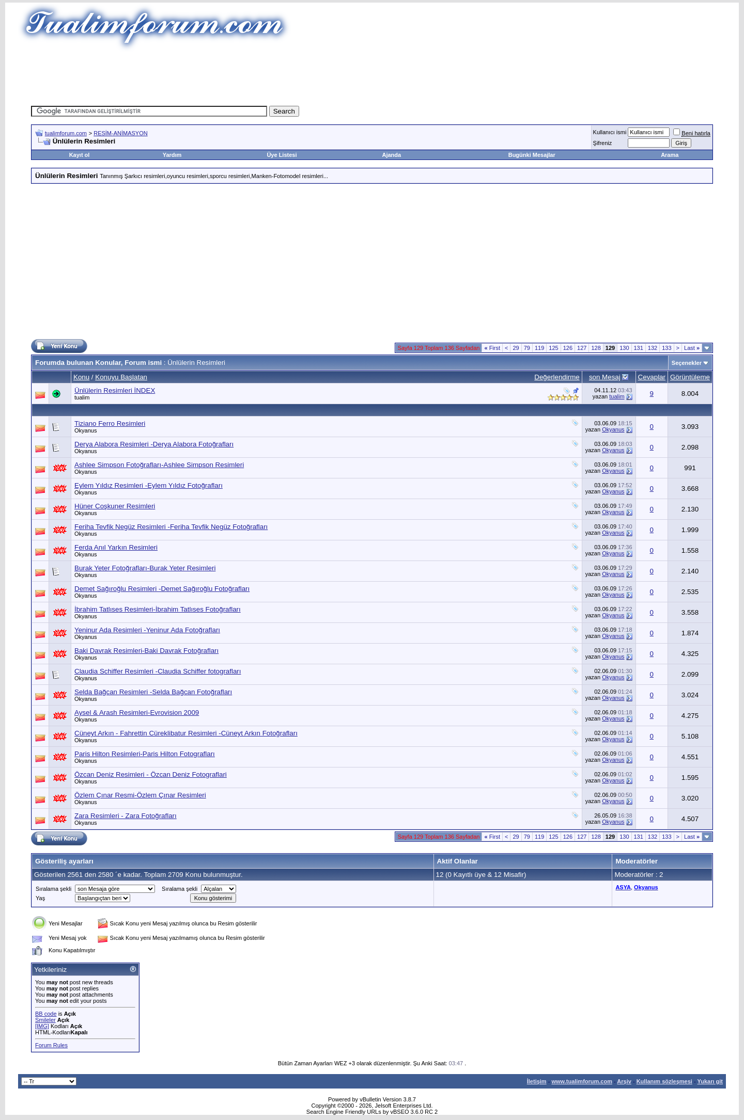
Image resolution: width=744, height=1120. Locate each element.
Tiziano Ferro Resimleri (109, 423)
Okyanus (85, 430)
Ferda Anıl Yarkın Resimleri (116, 547)
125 (553, 348)
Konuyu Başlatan (121, 377)
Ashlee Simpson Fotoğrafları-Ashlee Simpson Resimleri (159, 465)
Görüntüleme (690, 377)
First (492, 348)
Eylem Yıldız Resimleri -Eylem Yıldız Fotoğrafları (148, 485)
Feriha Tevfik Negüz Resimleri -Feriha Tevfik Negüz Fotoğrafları (171, 527)
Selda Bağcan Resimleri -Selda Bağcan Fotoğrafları (153, 692)
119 (539, 348)
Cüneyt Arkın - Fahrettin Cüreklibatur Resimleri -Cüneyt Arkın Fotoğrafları (186, 733)
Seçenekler (687, 363)
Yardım (172, 155)
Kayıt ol (79, 155)
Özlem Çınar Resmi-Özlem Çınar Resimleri (140, 795)
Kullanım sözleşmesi (664, 1081)
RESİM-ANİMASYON (121, 133)
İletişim (537, 1081)
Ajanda (391, 155)
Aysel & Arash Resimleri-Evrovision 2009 (136, 712)
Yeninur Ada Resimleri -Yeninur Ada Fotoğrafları (147, 630)
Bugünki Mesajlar (531, 155)
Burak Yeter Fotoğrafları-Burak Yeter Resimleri (144, 568)
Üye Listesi (282, 155)
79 (527, 348)
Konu (81, 377)
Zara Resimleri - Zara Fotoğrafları (125, 816)
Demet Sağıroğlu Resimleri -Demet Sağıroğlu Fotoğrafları (162, 589)
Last (692, 348)
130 (624, 348)
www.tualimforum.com (581, 1081)
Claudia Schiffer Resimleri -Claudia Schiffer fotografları (157, 671)
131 (638, 348)
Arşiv (624, 1081)
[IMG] (42, 1026)
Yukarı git (710, 1081)
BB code (46, 1014)
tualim (81, 397)
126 (567, 348)
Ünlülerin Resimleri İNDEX (114, 390)
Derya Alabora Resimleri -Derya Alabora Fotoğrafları (154, 444)
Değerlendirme (556, 377)
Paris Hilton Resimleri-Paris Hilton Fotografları (144, 754)
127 (581, 348)
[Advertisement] (372, 75)
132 (652, 348)
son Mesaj (605, 377)
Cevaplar (651, 377)
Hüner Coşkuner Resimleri (114, 506)
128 (595, 348)
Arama (669, 155)
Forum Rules (51, 1045)
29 (516, 348)
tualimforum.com (66, 133)
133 (666, 348)
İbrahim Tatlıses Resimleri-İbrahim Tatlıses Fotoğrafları (157, 609)
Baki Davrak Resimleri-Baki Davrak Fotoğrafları (146, 650)
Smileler (45, 1020)
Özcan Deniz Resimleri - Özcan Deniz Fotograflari (150, 774)
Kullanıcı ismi (610, 132)
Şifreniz (602, 143)
